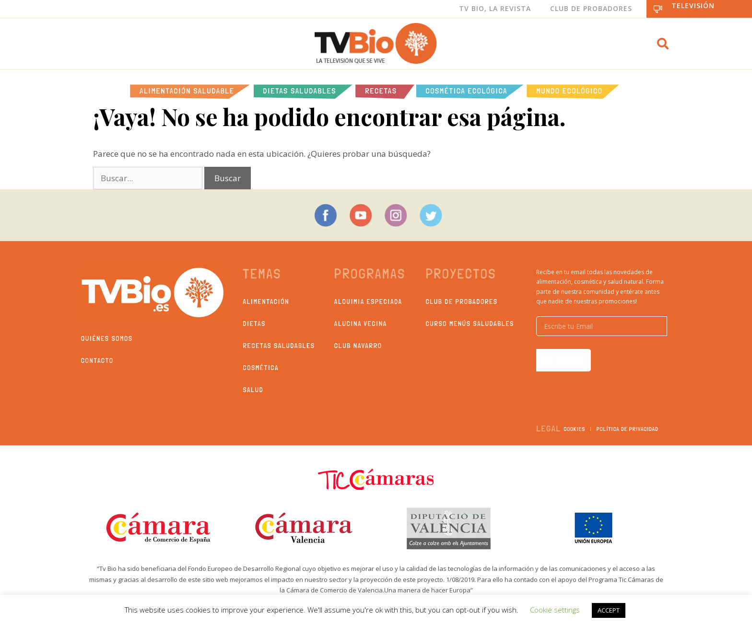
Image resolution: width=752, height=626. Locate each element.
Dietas (254, 323)
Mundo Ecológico (569, 90)
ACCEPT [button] (609, 610)
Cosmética (261, 367)
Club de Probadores (591, 8)
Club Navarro (358, 345)
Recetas (381, 90)
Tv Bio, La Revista (495, 8)
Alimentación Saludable (187, 90)
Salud (253, 390)
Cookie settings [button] (555, 609)
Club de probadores (462, 301)
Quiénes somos (107, 338)
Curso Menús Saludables (470, 323)
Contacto (97, 360)
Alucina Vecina (360, 323)
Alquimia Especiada (368, 301)
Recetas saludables (279, 345)
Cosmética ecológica (467, 90)
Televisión (693, 5)
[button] (662, 43)
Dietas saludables (300, 90)
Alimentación (266, 301)
